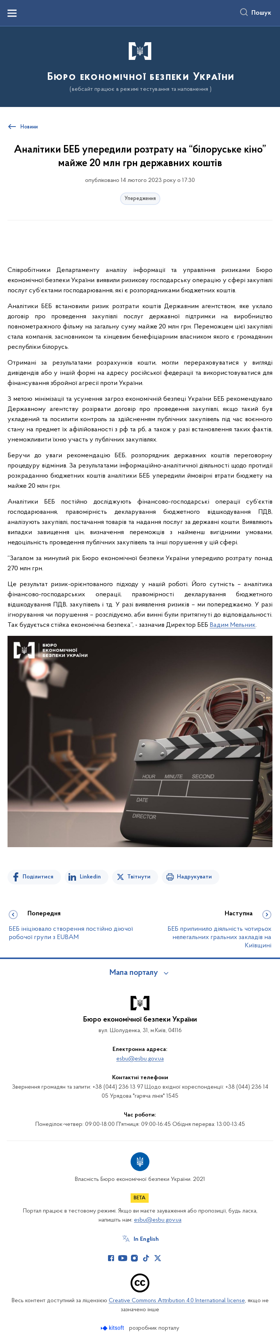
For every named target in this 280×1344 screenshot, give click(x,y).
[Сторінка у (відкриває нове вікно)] (169, 1258)
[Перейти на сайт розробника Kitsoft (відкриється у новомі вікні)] (113, 1328)
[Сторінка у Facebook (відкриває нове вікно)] (111, 1258)
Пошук (261, 13)
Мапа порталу (134, 973)
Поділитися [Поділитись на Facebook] (38, 877)
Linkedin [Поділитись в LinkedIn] (90, 877)
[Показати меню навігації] (12, 13)
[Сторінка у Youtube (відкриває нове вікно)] (122, 1258)
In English (146, 1239)
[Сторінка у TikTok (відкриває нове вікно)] (146, 1258)
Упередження (140, 199)
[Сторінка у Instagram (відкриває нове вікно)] (134, 1258)
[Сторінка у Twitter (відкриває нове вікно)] (157, 1258)
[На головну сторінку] (140, 66)
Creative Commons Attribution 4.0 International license (177, 1301)
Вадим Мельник (233, 625)
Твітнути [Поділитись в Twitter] (139, 877)
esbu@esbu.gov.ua (140, 1059)
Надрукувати (194, 877)
